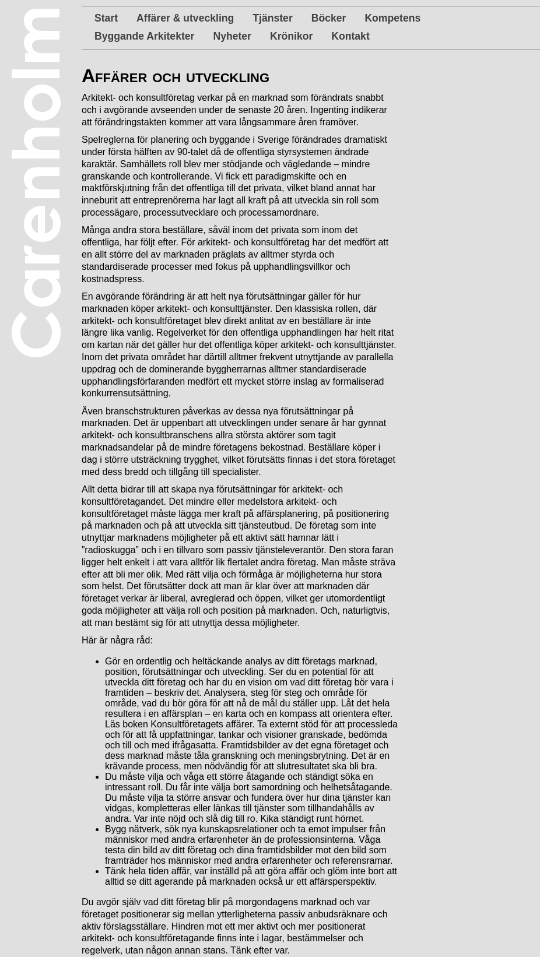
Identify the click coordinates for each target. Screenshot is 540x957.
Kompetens (392, 18)
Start (106, 18)
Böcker (328, 18)
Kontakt (350, 36)
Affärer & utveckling (185, 18)
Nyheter (232, 36)
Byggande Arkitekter (144, 36)
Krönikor (291, 36)
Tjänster (272, 18)
